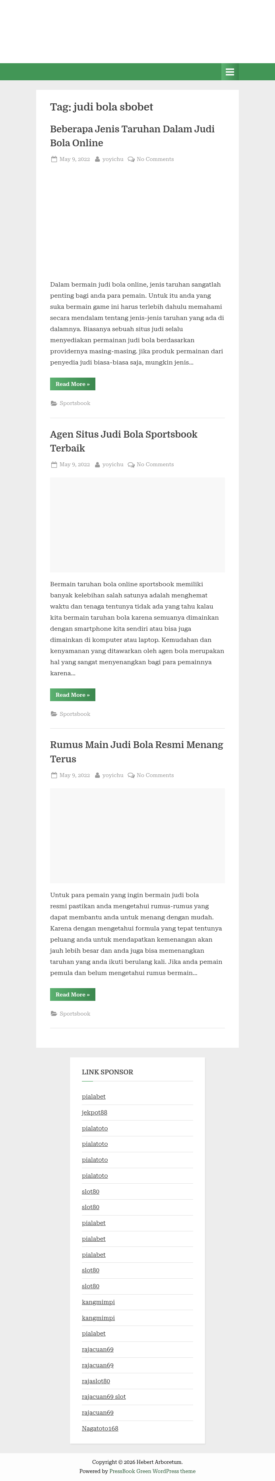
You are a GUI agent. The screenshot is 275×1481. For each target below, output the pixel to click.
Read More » (75, 385)
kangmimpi (98, 1302)
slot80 (90, 1191)
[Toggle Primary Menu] (230, 71)
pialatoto (95, 1128)
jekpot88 (94, 1112)
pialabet (94, 1096)
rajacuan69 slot (104, 1396)
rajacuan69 (98, 1349)
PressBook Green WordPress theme (152, 1471)
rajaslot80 (96, 1381)
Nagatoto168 (100, 1428)
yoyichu (113, 158)
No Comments (155, 159)
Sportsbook (75, 403)
